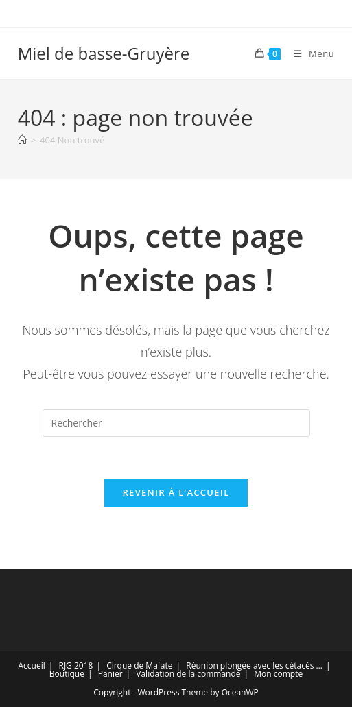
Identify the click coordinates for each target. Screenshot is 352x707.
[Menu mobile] (308, 53)
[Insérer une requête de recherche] (176, 423)
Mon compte (278, 674)
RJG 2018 (75, 665)
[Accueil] (22, 140)
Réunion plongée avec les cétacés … (254, 665)
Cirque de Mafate (139, 665)
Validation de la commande (188, 674)
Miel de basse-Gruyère (104, 53)
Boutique (66, 674)
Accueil (32, 665)
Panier (110, 674)
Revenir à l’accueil (175, 492)
